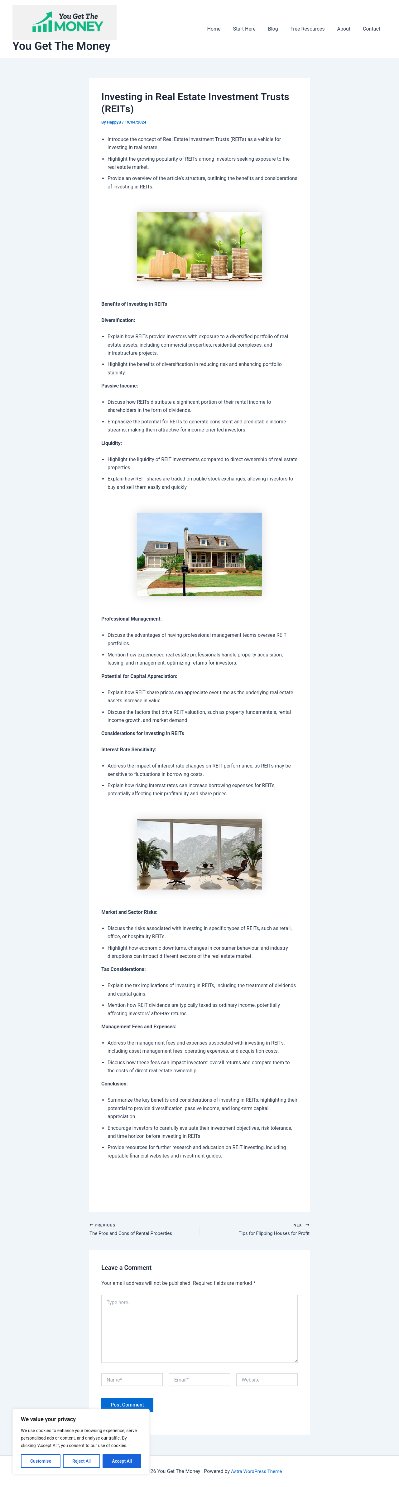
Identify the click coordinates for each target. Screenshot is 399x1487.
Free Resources (314, 29)
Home (227, 29)
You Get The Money (61, 46)
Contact (373, 29)
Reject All (81, 1461)
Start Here (255, 29)
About (347, 29)
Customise (40, 1461)
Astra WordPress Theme (256, 1471)
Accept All (122, 1461)
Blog (282, 29)
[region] (81, 1442)
